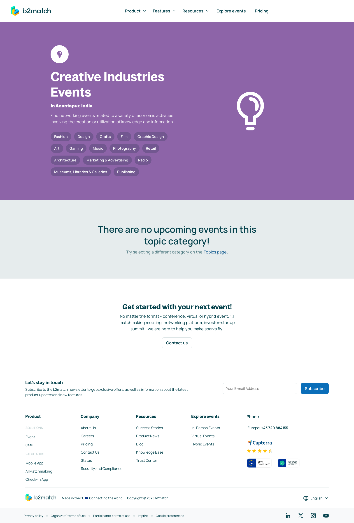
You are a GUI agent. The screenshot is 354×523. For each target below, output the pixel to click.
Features (164, 11)
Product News (147, 435)
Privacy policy (33, 516)
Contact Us (90, 452)
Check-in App (37, 479)
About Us (88, 427)
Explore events (231, 11)
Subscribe (315, 388)
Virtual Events (202, 435)
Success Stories (149, 427)
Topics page (215, 252)
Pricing (261, 11)
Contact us (177, 343)
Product (136, 11)
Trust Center (146, 460)
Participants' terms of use (111, 516)
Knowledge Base (149, 452)
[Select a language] (316, 498)
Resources (195, 11)
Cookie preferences (170, 516)
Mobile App (34, 463)
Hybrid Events (202, 444)
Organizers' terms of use (68, 516)
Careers (87, 435)
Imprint (143, 516)
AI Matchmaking (39, 471)
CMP (29, 445)
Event (30, 436)
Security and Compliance (101, 468)
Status (86, 460)
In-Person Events (205, 427)
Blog (139, 444)
